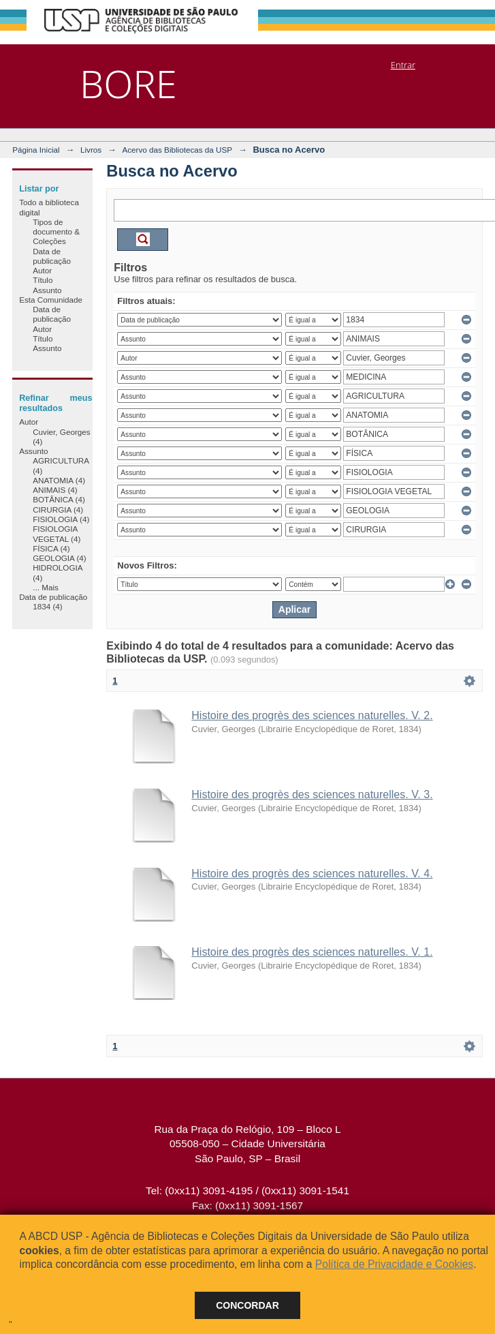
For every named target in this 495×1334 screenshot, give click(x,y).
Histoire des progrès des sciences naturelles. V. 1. (311, 952)
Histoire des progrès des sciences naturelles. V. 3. (311, 794)
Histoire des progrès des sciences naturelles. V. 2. (311, 715)
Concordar (247, 1305)
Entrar (403, 65)
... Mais (46, 587)
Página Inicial (36, 149)
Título (42, 279)
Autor (42, 270)
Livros (90, 149)
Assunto (47, 290)
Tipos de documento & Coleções (56, 231)
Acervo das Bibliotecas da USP (177, 149)
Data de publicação (52, 256)
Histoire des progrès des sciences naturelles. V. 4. (311, 873)
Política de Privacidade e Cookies (394, 1264)
